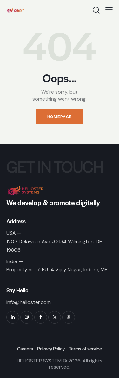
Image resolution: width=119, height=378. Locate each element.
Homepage (59, 116)
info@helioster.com (28, 302)
